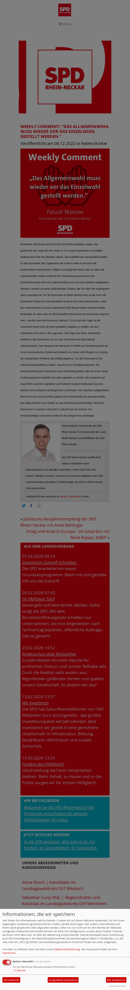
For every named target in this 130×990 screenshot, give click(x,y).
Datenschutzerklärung (67, 949)
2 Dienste (19, 970)
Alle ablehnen (11, 980)
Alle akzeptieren (116, 980)
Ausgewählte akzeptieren (63, 980)
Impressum (8, 952)
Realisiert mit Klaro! (117, 986)
